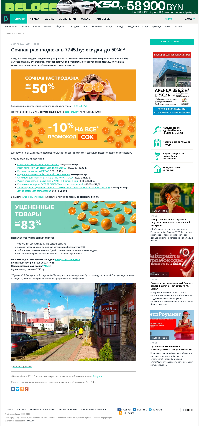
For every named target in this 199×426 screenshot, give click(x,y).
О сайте (9, 409)
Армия (168, 26)
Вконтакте (140, 409)
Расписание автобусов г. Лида (177, 143)
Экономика (96, 26)
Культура (120, 26)
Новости (19, 19)
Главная (9, 33)
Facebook (124, 409)
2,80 (169, 19)
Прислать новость (172, 42)
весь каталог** (72, 112)
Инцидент (74, 26)
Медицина (133, 26)
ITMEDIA (30, 421)
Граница (156, 26)
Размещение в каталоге (93, 409)
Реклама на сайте (68, 409)
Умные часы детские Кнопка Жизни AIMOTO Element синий (47, 181)
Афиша (34, 19)
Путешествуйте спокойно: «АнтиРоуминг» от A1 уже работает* (171, 348)
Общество (60, 26)
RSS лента (126, 413)
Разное (178, 26)
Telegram (97, 376)
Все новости (11, 26)
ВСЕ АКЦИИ (80, 106)
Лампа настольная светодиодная (34, 191)
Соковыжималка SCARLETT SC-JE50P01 (38, 164)
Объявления (67, 19)
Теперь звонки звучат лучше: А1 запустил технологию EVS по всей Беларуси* (170, 222)
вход (190, 19)
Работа (49, 19)
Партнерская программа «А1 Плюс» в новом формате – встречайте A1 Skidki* (172, 286)
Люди (109, 26)
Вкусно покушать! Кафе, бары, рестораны (173, 156)
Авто (85, 26)
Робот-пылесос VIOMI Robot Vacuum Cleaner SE (41, 168)
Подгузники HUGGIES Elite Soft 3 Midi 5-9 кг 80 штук (43, 174)
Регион (47, 26)
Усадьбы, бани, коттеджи (172, 168)
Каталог (86, 19)
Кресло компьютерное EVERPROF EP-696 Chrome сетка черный (50, 184)
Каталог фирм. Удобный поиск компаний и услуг (173, 130)
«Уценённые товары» (33, 197)
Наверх (187, 410)
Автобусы (103, 19)
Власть (36, 26)
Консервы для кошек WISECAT (33, 171)
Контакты (21, 409)
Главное (25, 26)
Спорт (146, 26)
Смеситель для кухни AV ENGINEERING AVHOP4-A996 (45, 177)
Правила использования (42, 409)
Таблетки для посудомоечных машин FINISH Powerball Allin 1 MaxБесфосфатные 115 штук (63, 187)
